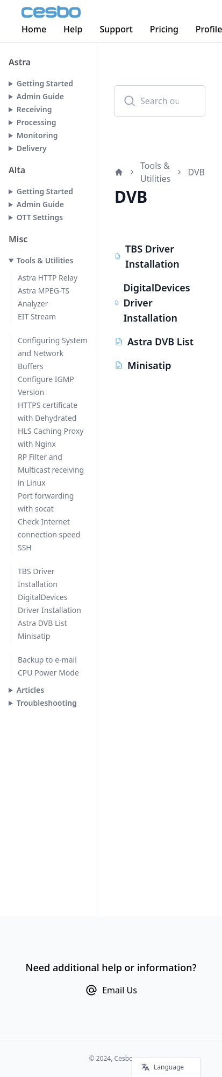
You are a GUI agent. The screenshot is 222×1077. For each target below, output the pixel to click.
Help (72, 29)
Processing (36, 122)
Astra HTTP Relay (47, 277)
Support (116, 29)
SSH (25, 547)
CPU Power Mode (48, 672)
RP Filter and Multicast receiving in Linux (51, 470)
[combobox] (159, 101)
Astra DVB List (42, 623)
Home (34, 29)
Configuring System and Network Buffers (53, 353)
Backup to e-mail (47, 660)
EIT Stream (37, 316)
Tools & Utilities (45, 260)
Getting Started (45, 83)
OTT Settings (40, 217)
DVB (196, 172)
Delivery (32, 148)
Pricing (164, 29)
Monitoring (37, 135)
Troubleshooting (47, 703)
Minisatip (34, 636)
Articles (30, 690)
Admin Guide (40, 96)
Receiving (34, 109)
